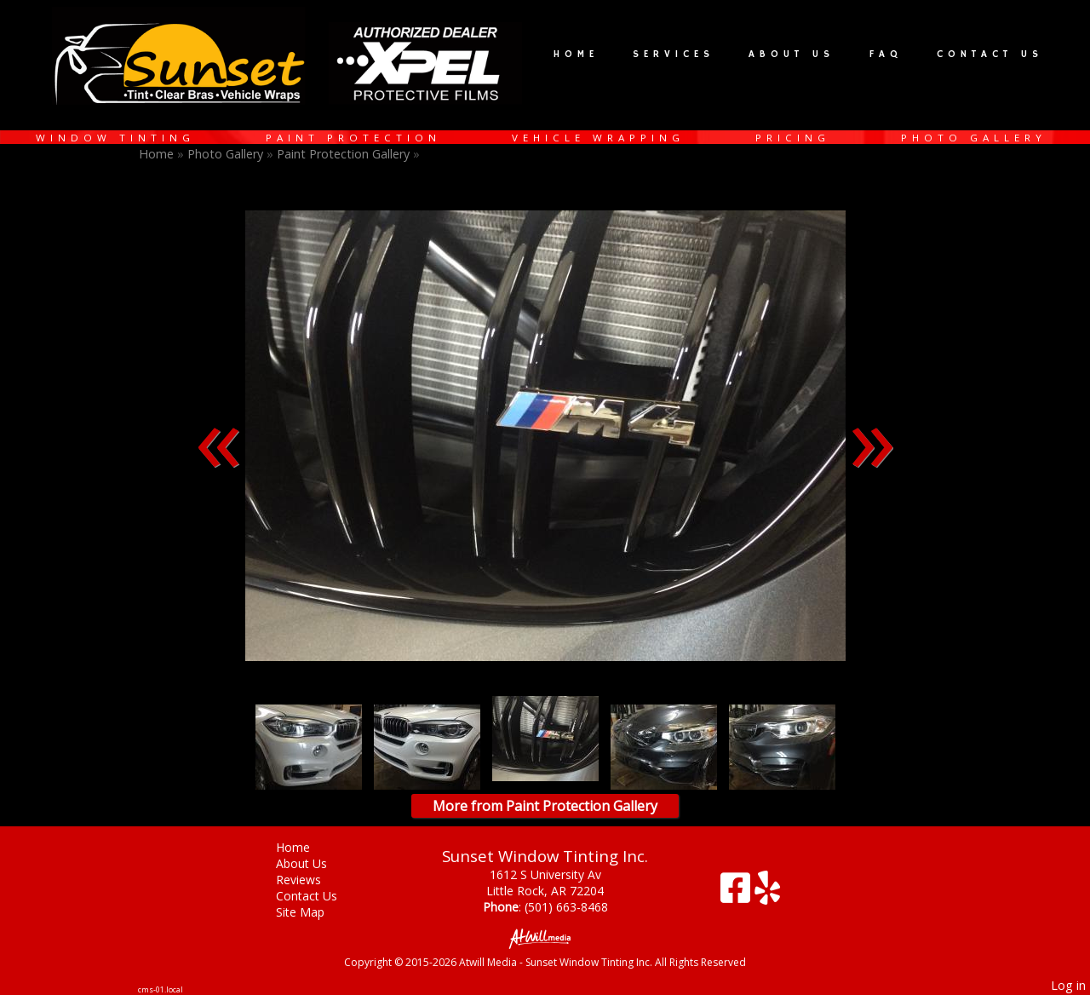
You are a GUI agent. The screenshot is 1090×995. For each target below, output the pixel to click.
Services (673, 54)
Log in (1068, 985)
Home (576, 54)
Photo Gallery (974, 137)
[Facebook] (737, 894)
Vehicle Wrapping (598, 137)
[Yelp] (767, 894)
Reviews (311, 879)
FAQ (886, 54)
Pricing (792, 137)
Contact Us (990, 54)
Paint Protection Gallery (345, 154)
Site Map (312, 912)
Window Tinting (115, 137)
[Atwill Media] (545, 937)
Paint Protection (353, 137)
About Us (792, 54)
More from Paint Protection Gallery (545, 806)
